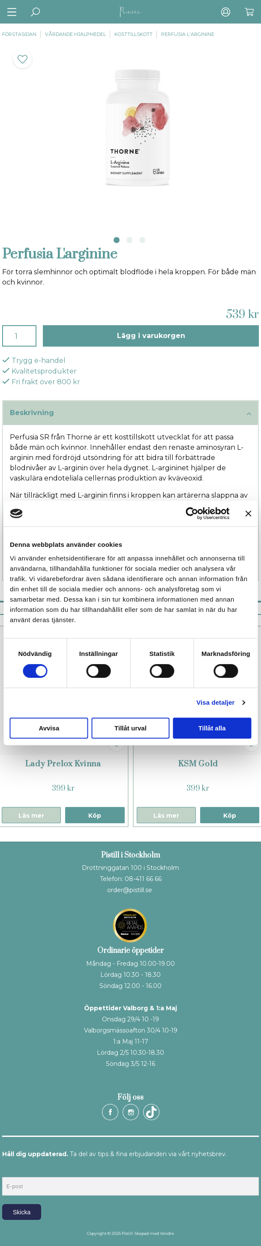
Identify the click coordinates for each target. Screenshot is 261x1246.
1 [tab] (117, 240)
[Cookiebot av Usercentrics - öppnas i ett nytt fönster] (191, 513)
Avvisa (49, 728)
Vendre (167, 1233)
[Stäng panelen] (248, 513)
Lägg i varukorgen (151, 336)
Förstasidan (19, 34)
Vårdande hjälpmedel (75, 34)
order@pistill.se (129, 890)
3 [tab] (142, 240)
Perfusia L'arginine (187, 34)
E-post (10, 1170)
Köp (94, 815)
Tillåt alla (212, 728)
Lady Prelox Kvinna (63, 764)
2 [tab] (129, 240)
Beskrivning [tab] (130, 413)
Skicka (21, 1212)
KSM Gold (197, 764)
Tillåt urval (130, 728)
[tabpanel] (130, 134)
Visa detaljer (215, 702)
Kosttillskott (133, 34)
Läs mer (31, 815)
